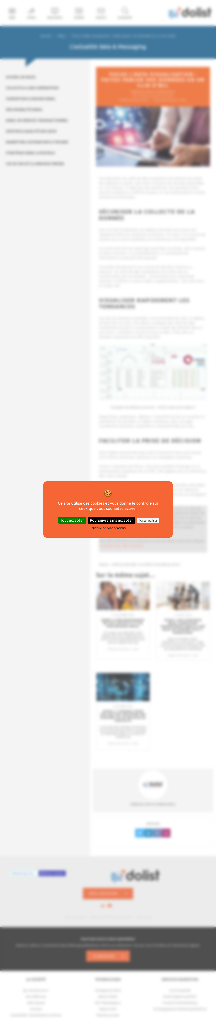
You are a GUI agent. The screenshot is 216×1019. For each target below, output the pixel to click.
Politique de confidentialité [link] (108, 528)
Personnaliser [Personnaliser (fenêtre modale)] (148, 520)
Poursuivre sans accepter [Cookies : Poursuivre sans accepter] (111, 520)
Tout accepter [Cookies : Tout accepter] (72, 520)
